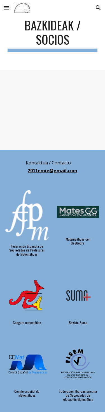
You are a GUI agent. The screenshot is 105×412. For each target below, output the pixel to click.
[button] (6, 7)
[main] (52, 35)
